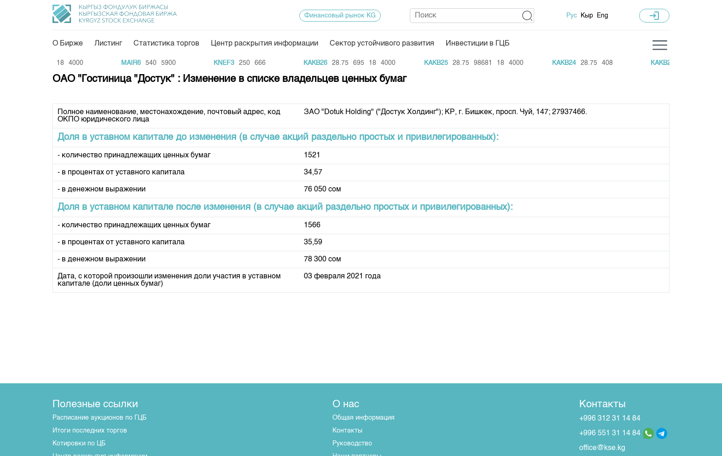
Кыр (587, 15)
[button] (527, 15)
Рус (571, 15)
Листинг (108, 43)
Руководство (352, 443)
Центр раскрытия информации (264, 43)
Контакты (347, 430)
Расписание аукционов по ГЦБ (99, 418)
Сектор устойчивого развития (382, 43)
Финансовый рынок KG (340, 15)
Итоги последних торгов (89, 430)
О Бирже (67, 43)
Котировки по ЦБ (78, 443)
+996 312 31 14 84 (609, 418)
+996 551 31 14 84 (609, 433)
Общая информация (363, 418)
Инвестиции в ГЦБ (478, 43)
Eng (602, 15)
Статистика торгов (166, 43)
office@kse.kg (602, 448)
